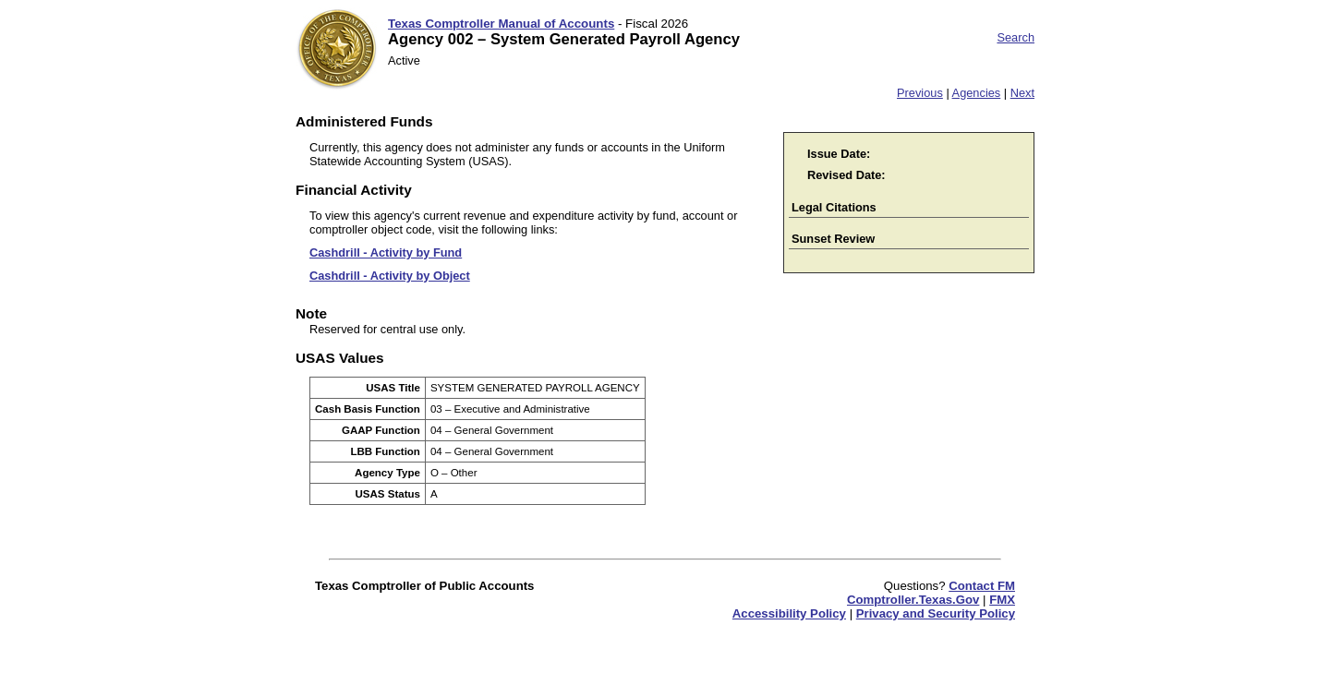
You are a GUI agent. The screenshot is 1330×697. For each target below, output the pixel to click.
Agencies (976, 93)
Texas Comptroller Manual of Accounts (501, 23)
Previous (920, 93)
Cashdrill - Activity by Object (389, 275)
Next (1022, 93)
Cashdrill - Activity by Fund (385, 252)
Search (1015, 37)
